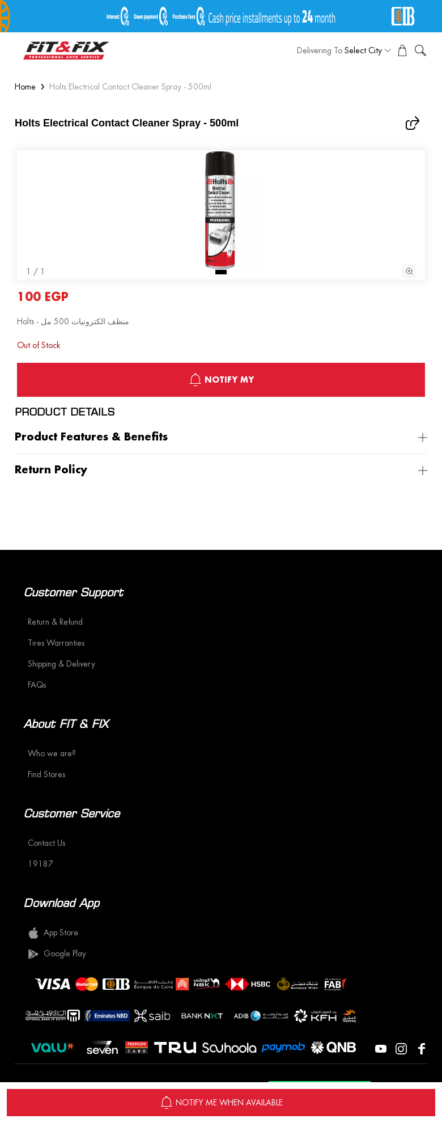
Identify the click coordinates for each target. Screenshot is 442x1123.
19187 (40, 864)
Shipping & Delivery (61, 664)
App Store (53, 933)
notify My (221, 380)
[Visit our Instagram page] (401, 1047)
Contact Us (46, 843)
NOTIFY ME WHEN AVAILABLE (221, 1102)
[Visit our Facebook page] (421, 1047)
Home (25, 87)
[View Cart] (402, 50)
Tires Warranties (56, 643)
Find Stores (46, 774)
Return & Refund (55, 622)
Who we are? (52, 753)
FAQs (37, 685)
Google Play (57, 954)
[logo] (66, 50)
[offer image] (221, 16)
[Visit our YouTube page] (380, 1047)
